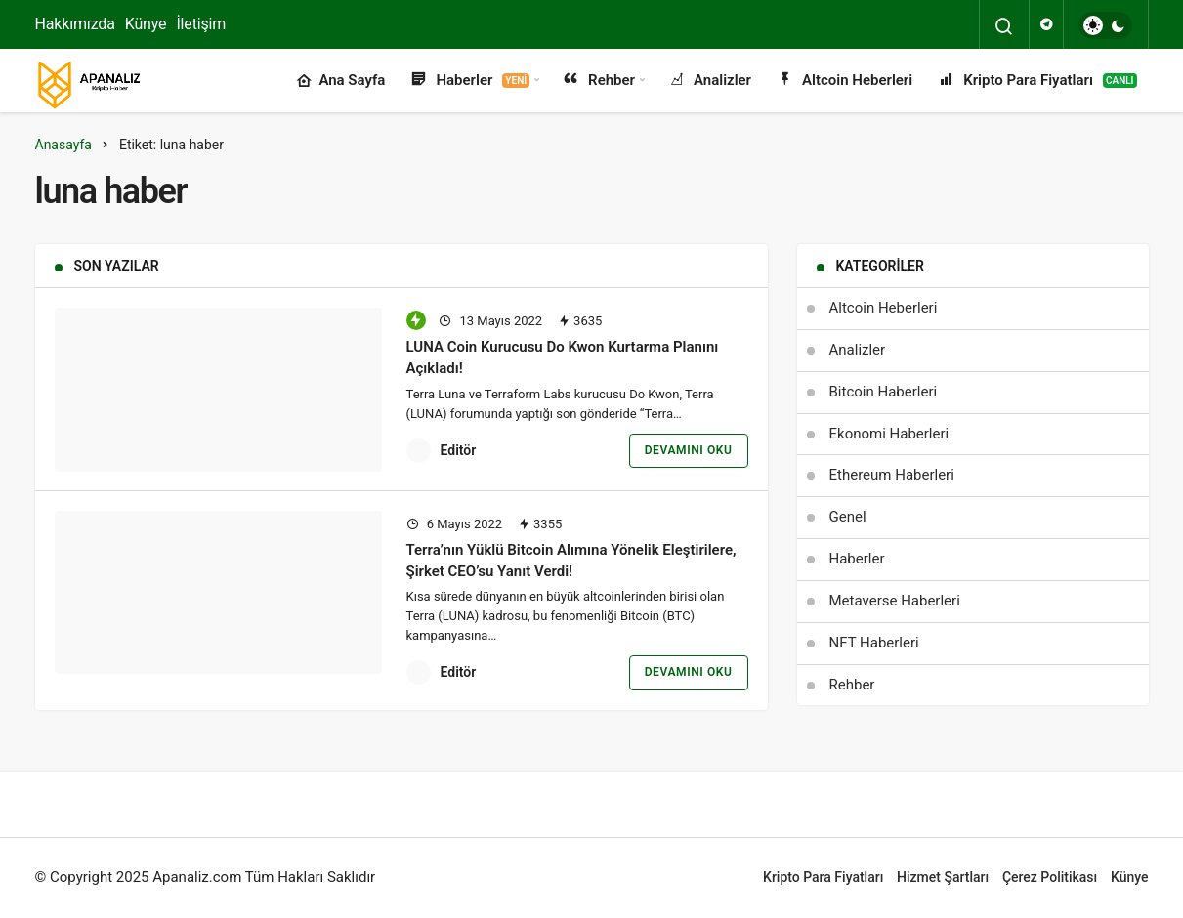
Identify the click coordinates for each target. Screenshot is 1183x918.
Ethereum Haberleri (891, 474)
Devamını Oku (689, 450)
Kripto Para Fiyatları (1036, 81)
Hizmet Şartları (943, 877)
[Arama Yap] (1004, 26)
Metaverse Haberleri (894, 600)
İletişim (201, 24)
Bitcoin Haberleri (883, 391)
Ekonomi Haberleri (889, 433)
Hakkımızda (75, 24)
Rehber (598, 81)
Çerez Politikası (1049, 877)
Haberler (468, 81)
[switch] (1105, 25)
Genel (847, 516)
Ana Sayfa (340, 81)
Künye (146, 24)
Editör (459, 450)
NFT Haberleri (874, 642)
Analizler (708, 81)
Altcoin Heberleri (843, 81)
